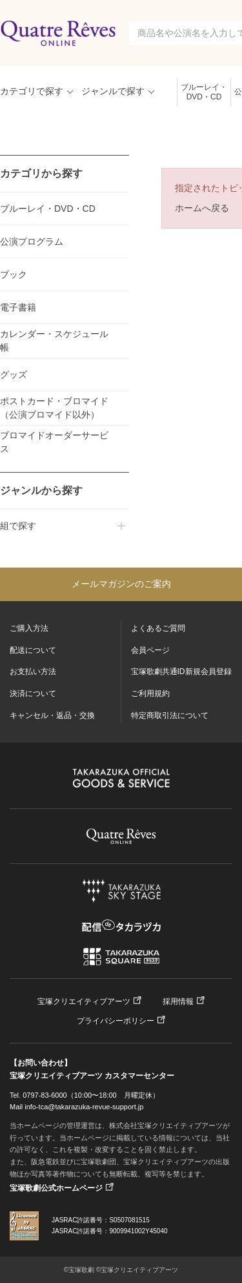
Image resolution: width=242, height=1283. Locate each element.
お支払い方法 (33, 671)
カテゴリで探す (31, 91)
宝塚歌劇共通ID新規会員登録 (181, 671)
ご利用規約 (150, 693)
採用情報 (178, 1001)
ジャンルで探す (113, 91)
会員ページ (150, 650)
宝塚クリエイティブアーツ (83, 1001)
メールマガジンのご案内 (121, 584)
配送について (33, 650)
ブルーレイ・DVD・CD (204, 92)
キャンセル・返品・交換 (52, 715)
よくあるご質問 (158, 628)
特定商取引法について (169, 715)
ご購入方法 (29, 628)
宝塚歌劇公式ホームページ (56, 1188)
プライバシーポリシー (115, 1020)
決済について (33, 693)
